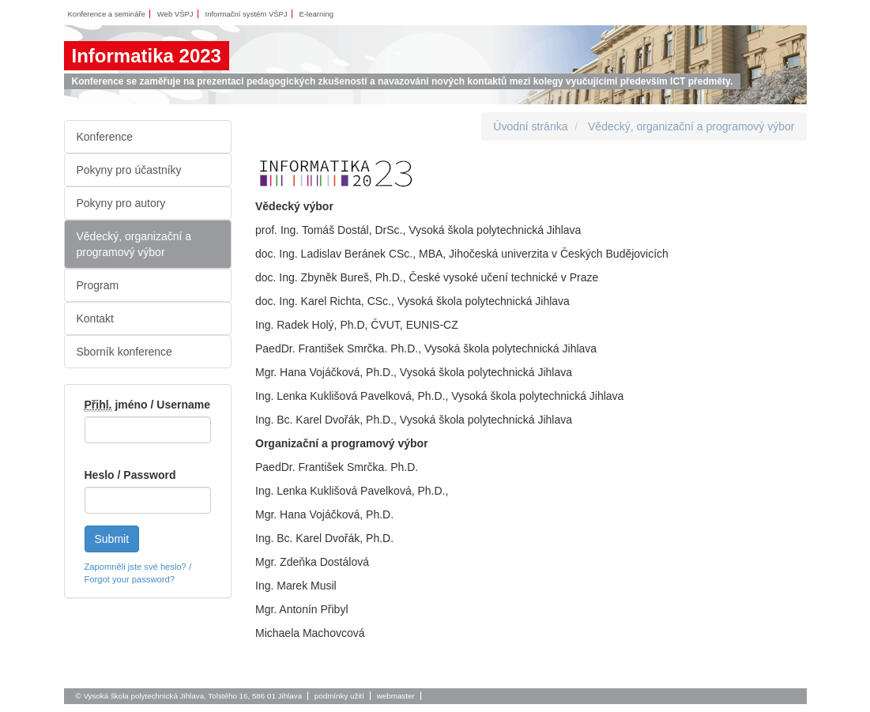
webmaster (396, 695)
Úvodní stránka (530, 126)
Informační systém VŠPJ (246, 13)
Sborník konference (124, 351)
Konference (105, 136)
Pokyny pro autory (121, 203)
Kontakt (95, 318)
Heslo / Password (130, 475)
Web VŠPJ (175, 13)
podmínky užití (339, 695)
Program (98, 285)
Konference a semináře (106, 13)
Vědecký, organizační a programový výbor (134, 244)
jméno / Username (148, 405)
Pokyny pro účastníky (129, 170)
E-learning (316, 13)
